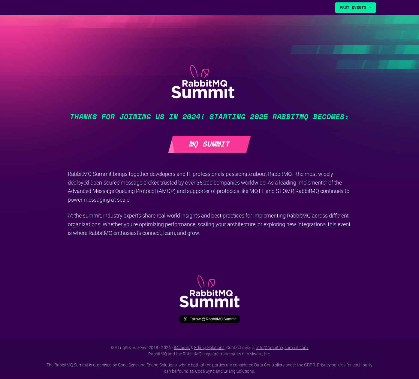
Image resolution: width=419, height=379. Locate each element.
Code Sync (205, 371)
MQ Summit (209, 144)
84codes (182, 347)
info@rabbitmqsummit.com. (282, 347)
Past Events (354, 8)
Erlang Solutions (209, 347)
